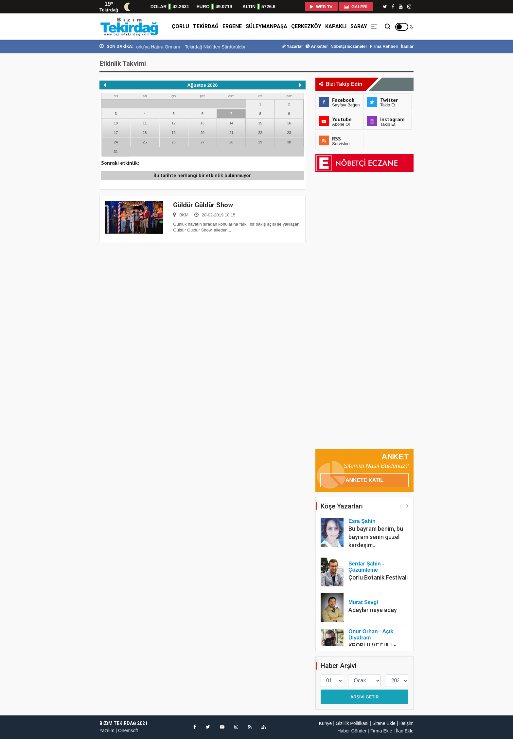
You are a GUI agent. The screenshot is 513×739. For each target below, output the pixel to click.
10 (116, 123)
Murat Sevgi (363, 602)
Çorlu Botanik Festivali (378, 577)
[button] (407, 506)
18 (145, 133)
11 (145, 123)
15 (260, 123)
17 (116, 133)
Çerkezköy (306, 26)
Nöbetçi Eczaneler (348, 46)
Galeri (355, 6)
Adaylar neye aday (372, 609)
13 (202, 123)
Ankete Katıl (364, 480)
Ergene (232, 26)
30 (289, 142)
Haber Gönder (351, 730)
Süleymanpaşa (266, 26)
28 (231, 142)
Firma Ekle (381, 730)
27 (202, 142)
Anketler (317, 46)
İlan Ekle (405, 730)
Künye (325, 723)
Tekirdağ (206, 26)
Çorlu (180, 26)
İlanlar (407, 46)
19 (174, 133)
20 (202, 133)
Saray (358, 26)
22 (260, 133)
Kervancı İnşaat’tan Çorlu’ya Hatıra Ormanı (159, 46)
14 (231, 123)
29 (260, 142)
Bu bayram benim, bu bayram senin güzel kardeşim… (375, 536)
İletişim (406, 723)
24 (116, 142)
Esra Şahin (362, 521)
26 (174, 142)
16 (289, 123)
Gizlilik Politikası (352, 723)
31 (116, 152)
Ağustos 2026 (202, 85)
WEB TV (321, 6)
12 (174, 123)
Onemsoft (128, 730)
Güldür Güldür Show (203, 205)
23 (289, 133)
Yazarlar (292, 46)
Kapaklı (335, 26)
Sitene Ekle (384, 723)
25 (145, 142)
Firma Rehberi (384, 46)
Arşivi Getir (364, 696)
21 (231, 133)
